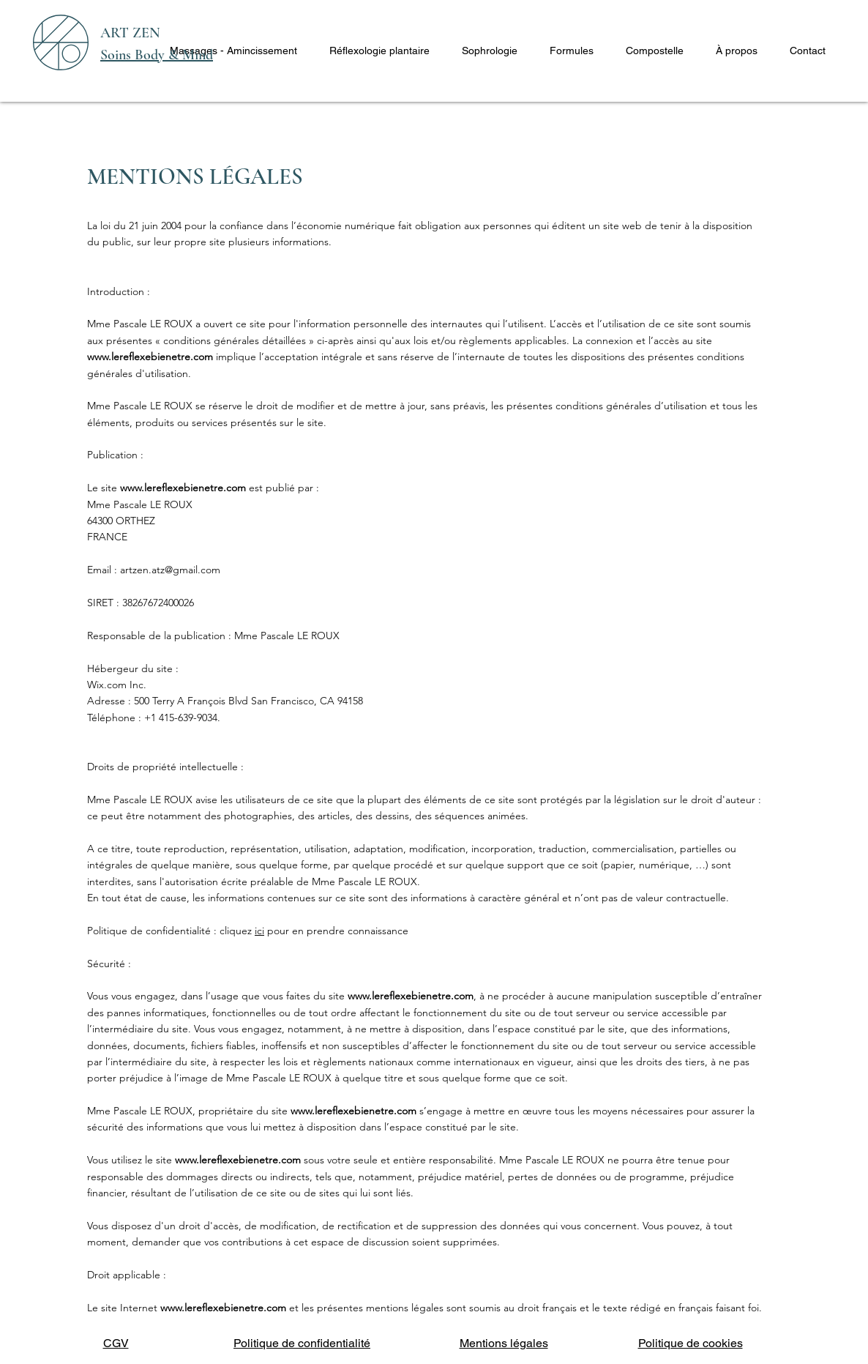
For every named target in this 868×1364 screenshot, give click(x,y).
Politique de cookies (690, 1343)
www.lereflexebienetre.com (150, 356)
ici (259, 930)
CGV (116, 1343)
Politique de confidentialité (301, 1343)
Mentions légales (504, 1343)
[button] (233, 51)
